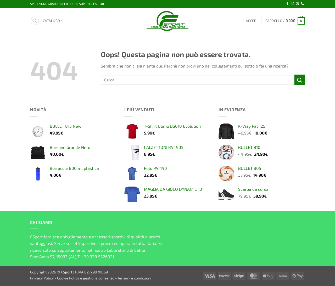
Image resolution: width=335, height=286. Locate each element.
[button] (35, 21)
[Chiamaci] (302, 4)
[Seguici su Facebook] (287, 4)
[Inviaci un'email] (297, 4)
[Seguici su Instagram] (292, 4)
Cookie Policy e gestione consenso (85, 278)
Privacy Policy (42, 278)
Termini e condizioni (134, 278)
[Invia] (299, 80)
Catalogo (53, 20)
